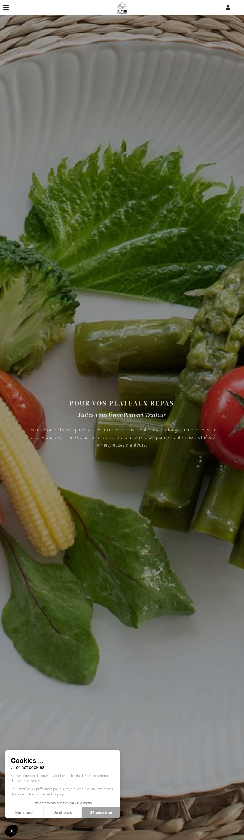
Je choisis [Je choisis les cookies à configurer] (62, 812)
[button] (11, 830)
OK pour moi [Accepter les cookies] (101, 812)
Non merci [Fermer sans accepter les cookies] (24, 812)
